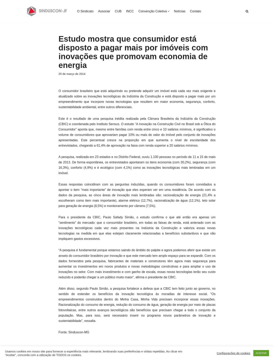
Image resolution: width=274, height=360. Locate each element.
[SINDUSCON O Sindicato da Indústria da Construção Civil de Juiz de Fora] (47, 11)
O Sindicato (85, 11)
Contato (195, 11)
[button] (169, 11)
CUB (118, 11)
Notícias (180, 11)
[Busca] (247, 11)
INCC (130, 11)
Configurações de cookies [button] (233, 353)
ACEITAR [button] (261, 353)
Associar (104, 11)
